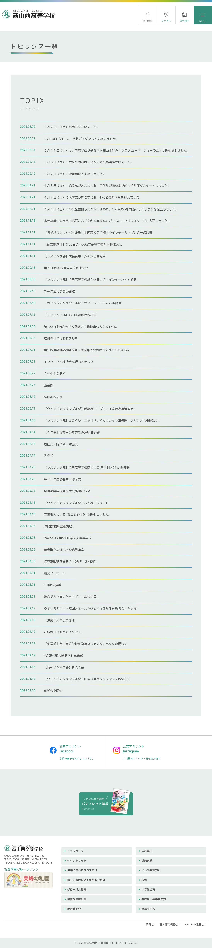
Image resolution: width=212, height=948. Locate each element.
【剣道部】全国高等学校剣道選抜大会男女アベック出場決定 (85, 644)
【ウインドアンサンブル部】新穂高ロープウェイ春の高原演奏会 (89, 409)
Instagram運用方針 (195, 924)
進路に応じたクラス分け (82, 870)
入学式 (48, 456)
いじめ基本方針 (150, 870)
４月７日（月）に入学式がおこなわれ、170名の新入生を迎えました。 (93, 197)
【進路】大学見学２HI (59, 620)
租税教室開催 (53, 691)
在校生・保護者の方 (153, 899)
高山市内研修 (53, 397)
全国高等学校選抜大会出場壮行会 (67, 491)
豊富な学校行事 (76, 899)
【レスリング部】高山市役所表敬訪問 (70, 315)
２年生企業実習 (55, 374)
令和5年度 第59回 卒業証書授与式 (67, 538)
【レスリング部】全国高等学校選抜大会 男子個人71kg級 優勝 (87, 467)
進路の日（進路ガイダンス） (64, 632)
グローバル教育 (76, 889)
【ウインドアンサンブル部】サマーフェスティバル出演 (82, 303)
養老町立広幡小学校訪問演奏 (64, 550)
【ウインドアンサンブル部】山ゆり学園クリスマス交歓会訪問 (87, 679)
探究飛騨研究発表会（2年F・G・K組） (71, 561)
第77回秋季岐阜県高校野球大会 (66, 268)
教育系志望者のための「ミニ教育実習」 (72, 597)
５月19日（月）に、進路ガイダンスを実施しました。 (81, 139)
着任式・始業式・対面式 (61, 444)
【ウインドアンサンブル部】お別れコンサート (76, 503)
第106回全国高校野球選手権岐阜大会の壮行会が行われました (87, 350)
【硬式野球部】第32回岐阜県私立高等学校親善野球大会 (83, 244)
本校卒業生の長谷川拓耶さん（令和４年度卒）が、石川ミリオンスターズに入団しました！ (107, 221)
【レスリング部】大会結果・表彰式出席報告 (75, 256)
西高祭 (48, 385)
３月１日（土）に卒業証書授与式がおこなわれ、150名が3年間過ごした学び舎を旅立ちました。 (111, 209)
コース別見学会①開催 (59, 291)
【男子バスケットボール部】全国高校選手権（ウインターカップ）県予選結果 (98, 232)
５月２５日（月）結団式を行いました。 (72, 127)
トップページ (75, 851)
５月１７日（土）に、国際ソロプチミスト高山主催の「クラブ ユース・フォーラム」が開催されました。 (117, 150)
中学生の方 (148, 889)
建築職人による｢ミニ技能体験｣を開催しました (76, 514)
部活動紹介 (74, 909)
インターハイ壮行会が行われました (68, 362)
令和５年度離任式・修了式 (62, 479)
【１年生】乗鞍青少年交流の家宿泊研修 (72, 432)
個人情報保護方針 (170, 924)
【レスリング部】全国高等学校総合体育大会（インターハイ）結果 (90, 279)
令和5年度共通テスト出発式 (63, 655)
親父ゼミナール (55, 573)
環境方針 (151, 924)
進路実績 (146, 860)
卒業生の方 (148, 909)
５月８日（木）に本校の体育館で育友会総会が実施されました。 (89, 162)
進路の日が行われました (61, 338)
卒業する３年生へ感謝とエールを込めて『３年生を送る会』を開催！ (92, 608)
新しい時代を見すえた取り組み (86, 880)
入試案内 (146, 851)
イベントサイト (76, 860)
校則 (144, 880)
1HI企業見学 (52, 585)
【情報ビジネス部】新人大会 (64, 667)
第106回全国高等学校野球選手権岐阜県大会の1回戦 (80, 327)
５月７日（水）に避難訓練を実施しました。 (75, 174)
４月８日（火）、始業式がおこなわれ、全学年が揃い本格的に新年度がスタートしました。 (107, 186)
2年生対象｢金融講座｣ (59, 526)
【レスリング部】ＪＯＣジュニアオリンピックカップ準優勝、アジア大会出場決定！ (102, 420)
